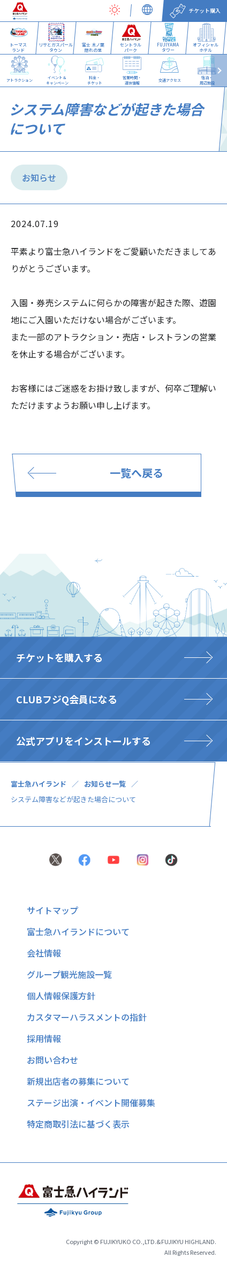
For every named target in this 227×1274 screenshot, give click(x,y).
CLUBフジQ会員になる (66, 699)
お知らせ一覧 (105, 784)
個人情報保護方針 (61, 995)
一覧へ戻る (136, 472)
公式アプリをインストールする (83, 741)
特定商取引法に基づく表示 (78, 1123)
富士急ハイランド (38, 784)
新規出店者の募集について (78, 1081)
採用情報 (44, 1038)
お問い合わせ (52, 1059)
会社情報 (44, 952)
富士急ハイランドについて (78, 931)
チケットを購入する (59, 657)
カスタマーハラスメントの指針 (87, 1017)
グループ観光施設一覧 (69, 974)
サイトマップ (52, 910)
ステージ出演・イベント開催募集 (91, 1102)
